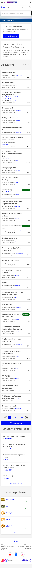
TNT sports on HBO (9, 73)
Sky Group (3, 549)
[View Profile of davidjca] (18, 120)
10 (8, 98)
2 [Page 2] (12, 417)
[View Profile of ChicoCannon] (19, 253)
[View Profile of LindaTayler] (19, 231)
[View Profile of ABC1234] (18, 194)
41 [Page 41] (22, 417)
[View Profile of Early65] (17, 378)
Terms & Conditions (26, 545)
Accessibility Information (24, 546)
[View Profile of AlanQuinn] (18, 110)
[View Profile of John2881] (17, 170)
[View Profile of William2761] (19, 344)
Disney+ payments (9, 168)
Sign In (30, 3)
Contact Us (28, 548)
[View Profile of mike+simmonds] (18, 100)
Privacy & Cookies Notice (7, 546)
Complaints (4, 548)
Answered (26, 189)
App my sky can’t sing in (10, 260)
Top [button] (17, 541)
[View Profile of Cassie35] (17, 390)
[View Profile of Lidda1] (17, 331)
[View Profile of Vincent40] (18, 408)
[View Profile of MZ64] (6, 459)
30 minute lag (7, 190)
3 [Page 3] (15, 417)
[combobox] (14, 13)
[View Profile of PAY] (16, 85)
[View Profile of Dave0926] (18, 263)
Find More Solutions (16, 483)
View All (16, 532)
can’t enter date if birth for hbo (14, 436)
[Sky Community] (10, 2)
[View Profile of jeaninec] (17, 275)
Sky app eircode (7, 108)
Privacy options (5, 545)
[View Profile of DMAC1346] (8, 470)
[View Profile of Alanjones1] (18, 285)
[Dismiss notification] (29, 7)
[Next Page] (26, 417)
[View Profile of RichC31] (17, 218)
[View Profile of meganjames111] (6, 144)
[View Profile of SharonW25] (19, 75)
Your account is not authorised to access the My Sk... (12, 153)
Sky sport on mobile (9, 406)
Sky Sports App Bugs (9, 238)
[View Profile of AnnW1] (17, 356)
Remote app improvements (12, 128)
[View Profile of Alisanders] (18, 307)
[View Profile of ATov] (16, 160)
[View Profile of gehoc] (17, 241)
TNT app (5, 282)
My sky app (6, 376)
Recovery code (7, 82)
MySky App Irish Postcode (11, 396)
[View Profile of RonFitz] (17, 398)
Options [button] (25, 65)
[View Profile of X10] (16, 297)
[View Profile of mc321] (16, 182)
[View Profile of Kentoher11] (18, 206)
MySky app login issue (10, 118)
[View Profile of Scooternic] (18, 132)
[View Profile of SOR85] (17, 368)
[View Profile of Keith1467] (17, 319)
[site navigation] (2, 2)
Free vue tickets (7, 305)
